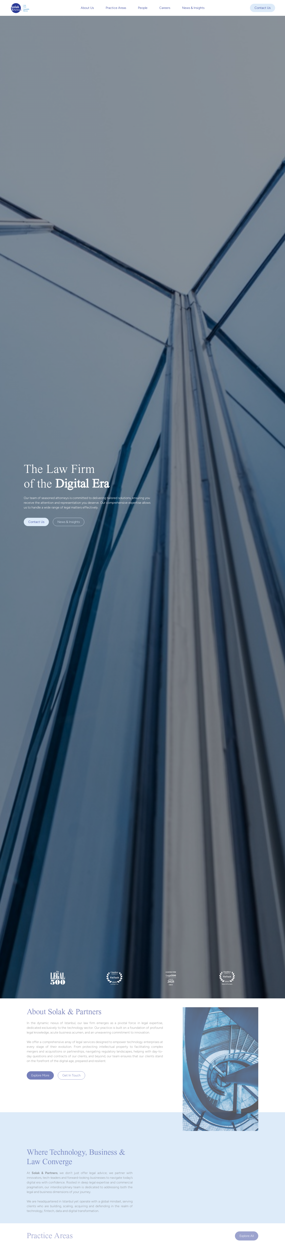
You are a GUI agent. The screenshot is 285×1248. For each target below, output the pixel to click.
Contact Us (263, 8)
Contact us (36, 522)
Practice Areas (116, 8)
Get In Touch (71, 1077)
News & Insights (193, 8)
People (142, 8)
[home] (20, 8)
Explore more (40, 1077)
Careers (164, 8)
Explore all (246, 1236)
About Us (87, 8)
